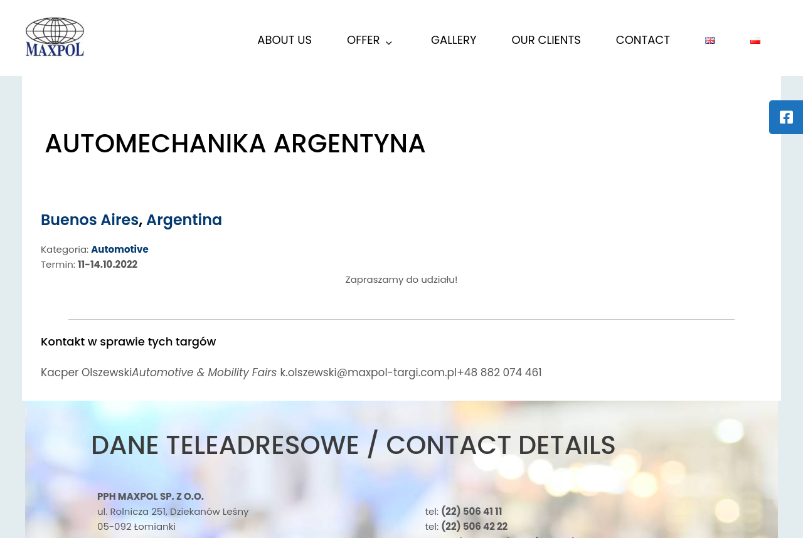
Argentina (185, 219)
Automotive (119, 249)
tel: (464, 511)
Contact (643, 40)
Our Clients (545, 40)
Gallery (453, 40)
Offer (370, 42)
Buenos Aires (90, 219)
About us (284, 40)
